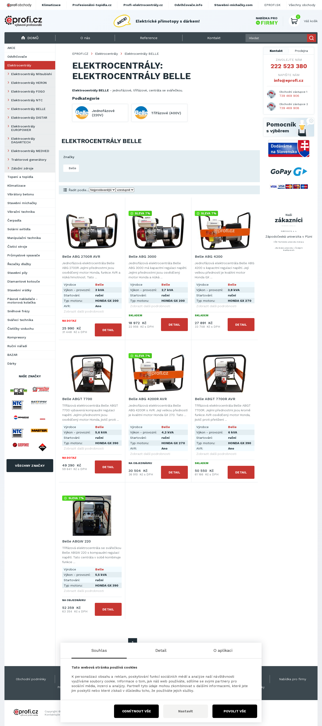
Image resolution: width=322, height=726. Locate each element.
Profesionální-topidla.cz (92, 5)
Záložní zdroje (22, 168)
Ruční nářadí (17, 346)
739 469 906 (289, 95)
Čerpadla (14, 220)
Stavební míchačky (22, 203)
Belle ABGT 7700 (77, 399)
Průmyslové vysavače (23, 255)
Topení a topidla (20, 177)
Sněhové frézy (18, 311)
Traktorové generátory (28, 159)
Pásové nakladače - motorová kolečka (22, 300)
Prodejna (301, 51)
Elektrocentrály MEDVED (30, 151)
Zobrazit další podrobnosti (84, 311)
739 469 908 (289, 108)
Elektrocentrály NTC (27, 100)
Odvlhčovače (17, 56)
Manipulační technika (24, 238)
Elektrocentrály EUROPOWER (23, 128)
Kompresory (16, 337)
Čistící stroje (17, 246)
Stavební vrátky (19, 290)
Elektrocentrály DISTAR (29, 117)
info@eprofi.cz (288, 80)
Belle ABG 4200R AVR (148, 399)
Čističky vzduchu (20, 328)
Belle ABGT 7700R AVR (215, 399)
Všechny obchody (302, 5)
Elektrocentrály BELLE (28, 109)
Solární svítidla (18, 229)
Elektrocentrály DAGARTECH (23, 140)
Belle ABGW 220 (76, 541)
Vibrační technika (21, 211)
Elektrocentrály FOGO (28, 91)
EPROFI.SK (272, 5)
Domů (29, 38)
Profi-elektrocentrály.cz (143, 5)
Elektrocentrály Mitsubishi (31, 74)
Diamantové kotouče (23, 281)
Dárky (11, 363)
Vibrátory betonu (20, 194)
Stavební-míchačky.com (233, 5)
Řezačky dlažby (19, 264)
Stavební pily (17, 272)
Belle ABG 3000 (142, 256)
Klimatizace (16, 185)
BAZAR (12, 355)
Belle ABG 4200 (208, 256)
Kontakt (276, 51)
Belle (72, 168)
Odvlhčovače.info (188, 5)
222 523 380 (289, 66)
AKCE (11, 48)
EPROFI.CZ (80, 53)
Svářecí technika (20, 320)
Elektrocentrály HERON (29, 82)
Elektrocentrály (19, 65)
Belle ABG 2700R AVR (81, 256)
